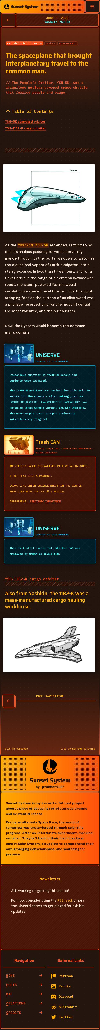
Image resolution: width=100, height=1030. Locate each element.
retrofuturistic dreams (24, 43)
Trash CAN (48, 442)
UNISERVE (48, 355)
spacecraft (67, 43)
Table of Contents (30, 111)
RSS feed (64, 900)
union (50, 43)
